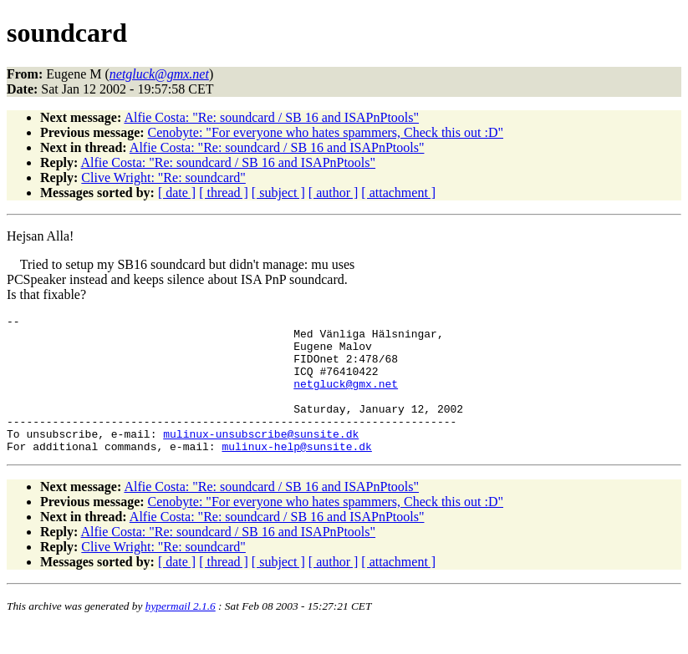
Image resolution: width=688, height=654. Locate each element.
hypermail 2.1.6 (180, 633)
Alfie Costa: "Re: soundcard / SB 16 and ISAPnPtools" (271, 117)
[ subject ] (278, 192)
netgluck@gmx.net (345, 398)
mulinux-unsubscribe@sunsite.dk (261, 458)
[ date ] (177, 192)
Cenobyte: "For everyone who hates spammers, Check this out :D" (325, 132)
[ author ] (333, 192)
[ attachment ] (398, 192)
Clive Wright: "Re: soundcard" (163, 177)
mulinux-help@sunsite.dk (296, 473)
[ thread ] (223, 192)
